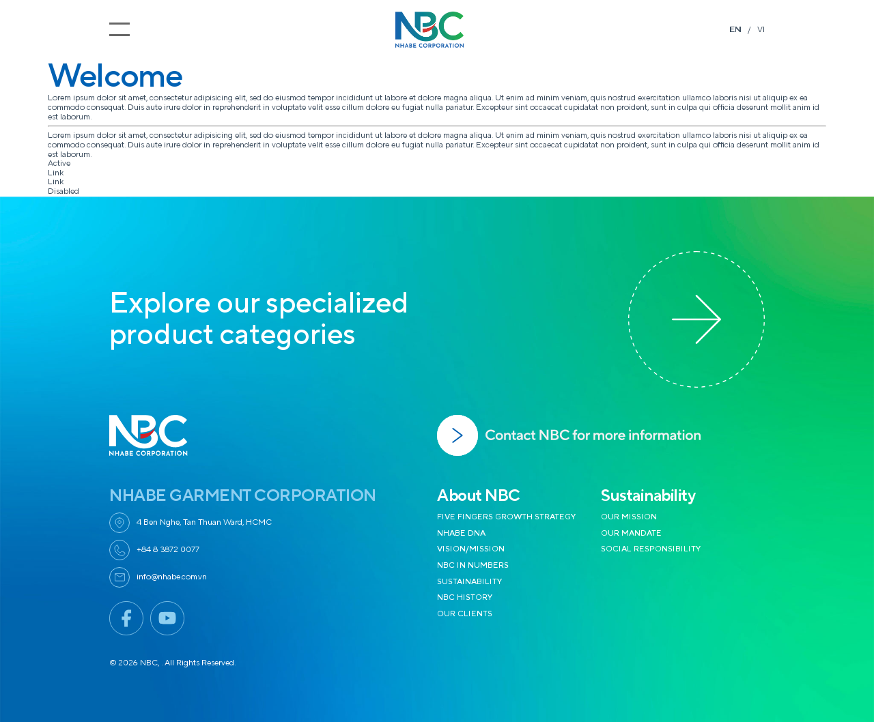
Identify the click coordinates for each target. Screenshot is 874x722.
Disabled (63, 191)
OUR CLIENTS (464, 614)
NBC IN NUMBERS (473, 565)
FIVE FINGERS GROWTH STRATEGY (506, 517)
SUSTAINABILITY (470, 582)
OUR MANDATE (631, 533)
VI (761, 30)
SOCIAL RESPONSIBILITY (651, 549)
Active (59, 163)
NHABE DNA (461, 533)
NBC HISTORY (465, 597)
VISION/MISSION (471, 549)
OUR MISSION (629, 517)
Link (56, 173)
